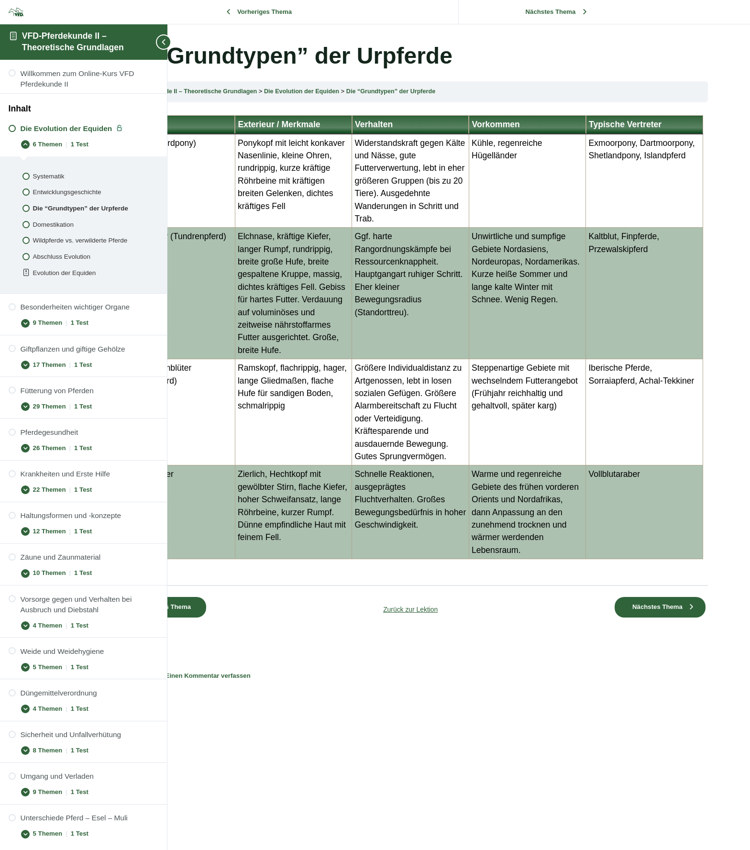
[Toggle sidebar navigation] (148, 42)
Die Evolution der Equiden (407, 91)
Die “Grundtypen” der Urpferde (499, 91)
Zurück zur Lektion (459, 721)
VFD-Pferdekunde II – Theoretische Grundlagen (290, 91)
